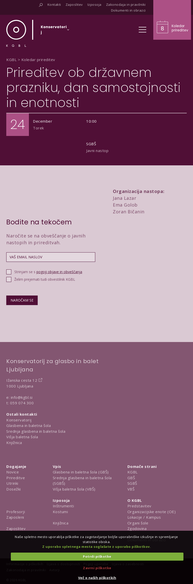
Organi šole (138, 522)
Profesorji (15, 511)
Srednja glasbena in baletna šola (35, 431)
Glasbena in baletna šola (28, 425)
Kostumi (60, 511)
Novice (12, 471)
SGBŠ (132, 483)
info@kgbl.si (22, 397)
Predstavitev (139, 505)
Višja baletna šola (22, 436)
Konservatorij (19, 419)
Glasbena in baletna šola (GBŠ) (81, 471)
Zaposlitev (16, 528)
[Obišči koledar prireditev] (172, 20)
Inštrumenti (63, 505)
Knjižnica (14, 442)
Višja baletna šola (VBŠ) (74, 489)
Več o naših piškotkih (97, 577)
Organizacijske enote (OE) (151, 511)
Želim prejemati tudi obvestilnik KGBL (44, 279)
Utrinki (12, 483)
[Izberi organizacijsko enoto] (54, 31)
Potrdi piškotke (97, 556)
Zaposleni (15, 517)
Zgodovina (137, 528)
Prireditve (15, 477)
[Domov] (16, 33)
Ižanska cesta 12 (21, 380)
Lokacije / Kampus (144, 517)
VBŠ (131, 489)
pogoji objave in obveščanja (59, 271)
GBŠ (131, 477)
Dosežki (13, 489)
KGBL (132, 471)
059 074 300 (22, 402)
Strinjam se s (48, 271)
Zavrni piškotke (97, 568)
